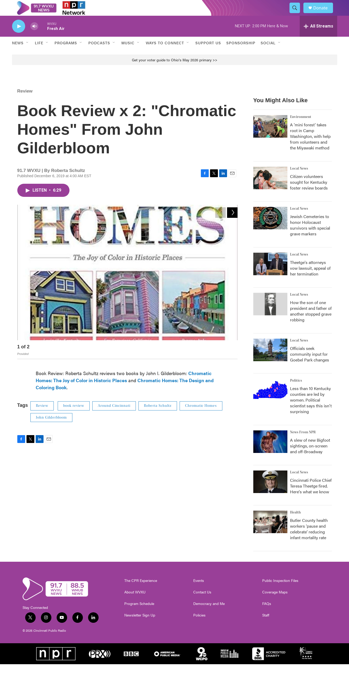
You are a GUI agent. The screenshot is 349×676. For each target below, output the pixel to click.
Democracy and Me (209, 615)
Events (198, 592)
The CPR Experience (140, 592)
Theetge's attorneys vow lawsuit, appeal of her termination (310, 280)
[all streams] (318, 38)
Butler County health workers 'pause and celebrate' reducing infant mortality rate (309, 540)
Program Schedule (139, 615)
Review (25, 102)
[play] (18, 38)
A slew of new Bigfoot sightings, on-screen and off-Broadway (310, 457)
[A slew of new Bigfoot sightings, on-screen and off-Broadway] (270, 453)
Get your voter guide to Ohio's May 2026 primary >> (174, 71)
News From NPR (303, 444)
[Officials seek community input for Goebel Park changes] (270, 361)
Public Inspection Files (280, 592)
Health (295, 524)
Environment (300, 129)
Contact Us (202, 604)
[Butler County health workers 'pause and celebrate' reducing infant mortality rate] (270, 533)
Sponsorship (240, 54)
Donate (324, 14)
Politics (296, 392)
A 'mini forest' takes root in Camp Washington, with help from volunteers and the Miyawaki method (310, 148)
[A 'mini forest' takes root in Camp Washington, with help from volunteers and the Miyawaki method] (270, 138)
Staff (265, 627)
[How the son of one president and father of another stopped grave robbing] (270, 316)
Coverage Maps (275, 604)
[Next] (232, 360)
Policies (199, 627)
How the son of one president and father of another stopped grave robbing (311, 322)
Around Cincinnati (114, 417)
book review (73, 417)
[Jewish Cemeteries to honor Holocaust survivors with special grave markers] (270, 230)
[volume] (34, 38)
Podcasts (99, 54)
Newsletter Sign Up (139, 627)
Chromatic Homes (201, 417)
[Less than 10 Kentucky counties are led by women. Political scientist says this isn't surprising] (270, 402)
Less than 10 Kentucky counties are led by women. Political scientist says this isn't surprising (311, 411)
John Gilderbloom (51, 429)
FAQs (266, 615)
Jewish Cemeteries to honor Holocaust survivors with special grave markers (310, 236)
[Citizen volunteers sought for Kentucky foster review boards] (270, 190)
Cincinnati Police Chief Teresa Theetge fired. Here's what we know (311, 497)
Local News (299, 180)
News (18, 54)
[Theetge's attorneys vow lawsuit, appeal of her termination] (270, 275)
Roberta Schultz (157, 417)
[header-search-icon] (297, 14)
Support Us (208, 54)
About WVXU (135, 604)
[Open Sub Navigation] (27, 54)
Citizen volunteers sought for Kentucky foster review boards (309, 194)
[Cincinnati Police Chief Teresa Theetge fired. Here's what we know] (270, 493)
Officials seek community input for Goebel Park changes (309, 366)
